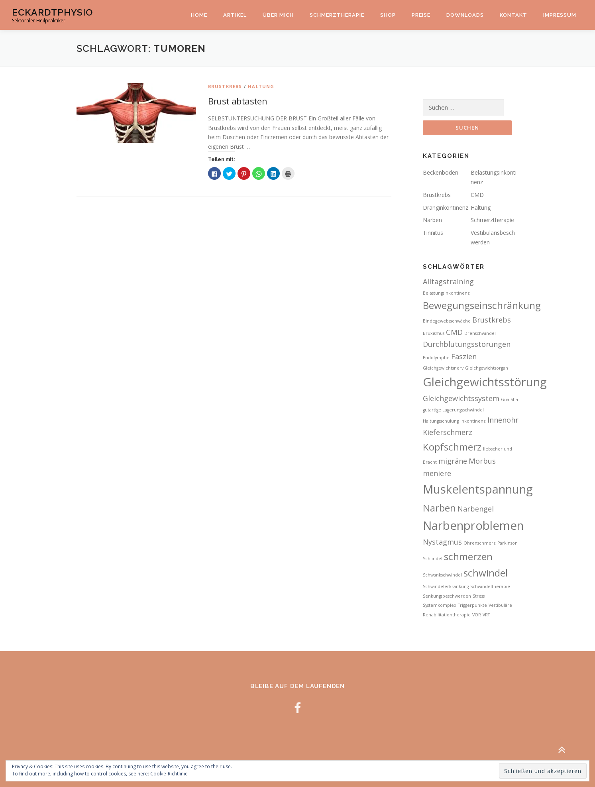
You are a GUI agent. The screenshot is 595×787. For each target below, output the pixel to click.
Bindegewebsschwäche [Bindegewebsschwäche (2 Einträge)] (447, 321)
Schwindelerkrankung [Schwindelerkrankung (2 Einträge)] (446, 586)
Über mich (278, 15)
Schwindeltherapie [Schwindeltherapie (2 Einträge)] (490, 586)
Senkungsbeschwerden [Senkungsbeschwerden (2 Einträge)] (447, 596)
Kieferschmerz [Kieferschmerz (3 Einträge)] (447, 432)
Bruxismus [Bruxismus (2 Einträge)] (433, 333)
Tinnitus (433, 232)
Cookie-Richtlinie (169, 773)
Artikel (235, 15)
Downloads (465, 15)
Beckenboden (440, 172)
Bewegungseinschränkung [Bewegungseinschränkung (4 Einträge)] (482, 305)
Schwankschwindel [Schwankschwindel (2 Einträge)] (442, 575)
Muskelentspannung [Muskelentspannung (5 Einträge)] (478, 489)
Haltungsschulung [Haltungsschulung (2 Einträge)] (441, 421)
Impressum (559, 15)
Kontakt (513, 15)
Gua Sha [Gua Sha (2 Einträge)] (509, 399)
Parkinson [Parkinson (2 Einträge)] (507, 543)
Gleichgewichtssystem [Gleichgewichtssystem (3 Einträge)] (461, 398)
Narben (432, 220)
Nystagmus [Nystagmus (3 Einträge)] (442, 542)
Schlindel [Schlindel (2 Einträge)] (432, 558)
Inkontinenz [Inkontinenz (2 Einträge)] (473, 421)
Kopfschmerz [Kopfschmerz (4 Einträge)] (452, 446)
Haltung (261, 86)
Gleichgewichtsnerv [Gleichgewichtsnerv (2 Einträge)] (443, 368)
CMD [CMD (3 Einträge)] (454, 332)
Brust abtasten (237, 101)
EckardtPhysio (52, 12)
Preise (421, 15)
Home (199, 15)
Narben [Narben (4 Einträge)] (439, 507)
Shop (388, 15)
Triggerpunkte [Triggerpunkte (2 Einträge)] (472, 605)
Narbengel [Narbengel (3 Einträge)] (476, 509)
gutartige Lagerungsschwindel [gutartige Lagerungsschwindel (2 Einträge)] (453, 410)
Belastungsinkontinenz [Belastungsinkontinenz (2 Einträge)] (446, 293)
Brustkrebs (225, 86)
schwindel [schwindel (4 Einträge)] (485, 572)
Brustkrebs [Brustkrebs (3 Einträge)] (491, 320)
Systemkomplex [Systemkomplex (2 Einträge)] (439, 605)
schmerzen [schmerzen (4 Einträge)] (468, 556)
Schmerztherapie (337, 15)
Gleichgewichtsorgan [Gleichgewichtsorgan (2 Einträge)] (486, 368)
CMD (477, 195)
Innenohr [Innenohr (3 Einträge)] (502, 420)
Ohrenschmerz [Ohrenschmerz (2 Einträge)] (479, 543)
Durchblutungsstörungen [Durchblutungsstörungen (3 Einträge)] (467, 344)
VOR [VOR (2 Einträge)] (476, 615)
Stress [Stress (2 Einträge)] (479, 596)
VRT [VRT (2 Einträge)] (486, 615)
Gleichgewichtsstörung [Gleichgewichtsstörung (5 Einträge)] (485, 382)
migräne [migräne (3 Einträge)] (452, 461)
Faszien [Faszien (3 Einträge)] (464, 356)
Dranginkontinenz (445, 207)
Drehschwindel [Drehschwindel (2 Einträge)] (480, 333)
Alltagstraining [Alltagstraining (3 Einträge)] (448, 281)
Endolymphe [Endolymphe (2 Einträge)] (436, 357)
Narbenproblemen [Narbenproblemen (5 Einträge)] (473, 525)
